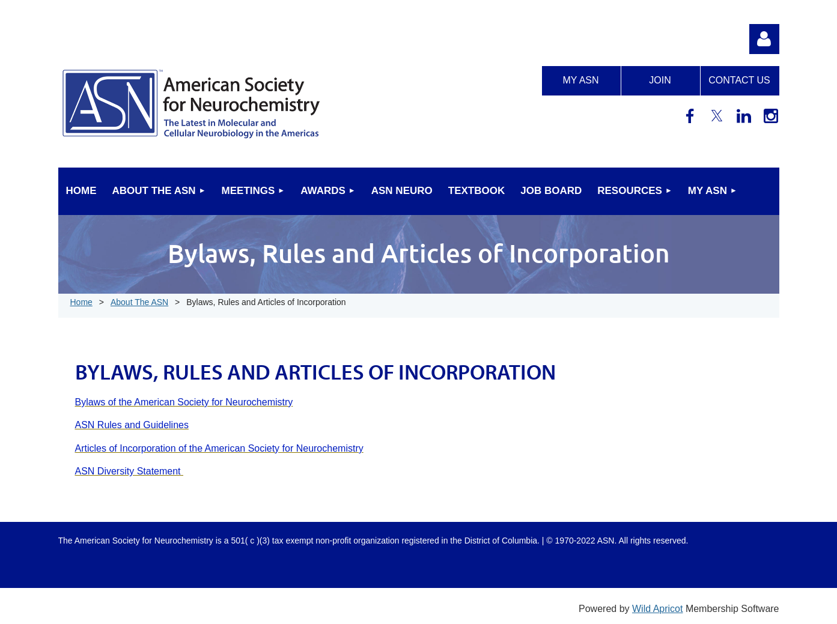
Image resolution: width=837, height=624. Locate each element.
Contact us (739, 80)
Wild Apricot (657, 609)
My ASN (580, 80)
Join (660, 80)
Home (81, 302)
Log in (764, 39)
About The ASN (139, 302)
